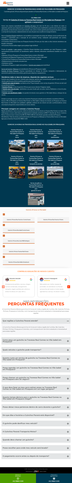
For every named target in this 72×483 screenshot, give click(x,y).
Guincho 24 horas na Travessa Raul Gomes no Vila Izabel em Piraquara (36, 20)
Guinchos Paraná (11, 35)
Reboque (15, 69)
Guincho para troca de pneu (11, 89)
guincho (10, 49)
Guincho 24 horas (7, 87)
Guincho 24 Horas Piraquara (10, 71)
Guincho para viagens (35, 65)
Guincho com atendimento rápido (12, 93)
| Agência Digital (39, 471)
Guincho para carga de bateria (11, 83)
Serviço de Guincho (6, 69)
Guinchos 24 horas (30, 26)
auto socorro (18, 49)
